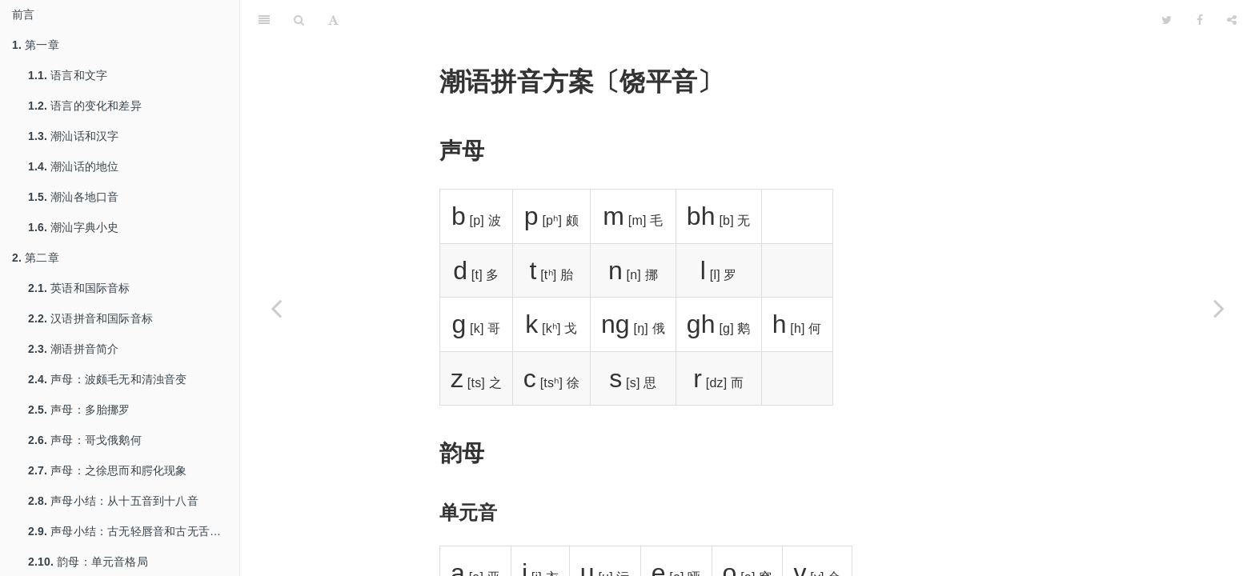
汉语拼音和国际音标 (90, 318)
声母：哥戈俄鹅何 (85, 440)
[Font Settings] (333, 20)
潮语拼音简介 (73, 348)
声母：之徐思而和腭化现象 (107, 470)
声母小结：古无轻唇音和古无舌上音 (130, 531)
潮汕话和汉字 (73, 136)
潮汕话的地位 (73, 166)
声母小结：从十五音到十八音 (113, 500)
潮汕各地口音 (73, 196)
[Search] (299, 20)
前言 (23, 14)
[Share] (1232, 20)
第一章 (35, 44)
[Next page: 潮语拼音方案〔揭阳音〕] (1219, 308)
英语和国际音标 (79, 288)
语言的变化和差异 (85, 105)
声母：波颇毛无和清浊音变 (107, 379)
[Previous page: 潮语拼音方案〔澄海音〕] (276, 308)
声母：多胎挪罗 (79, 409)
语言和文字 (67, 75)
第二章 (35, 257)
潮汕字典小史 (73, 227)
